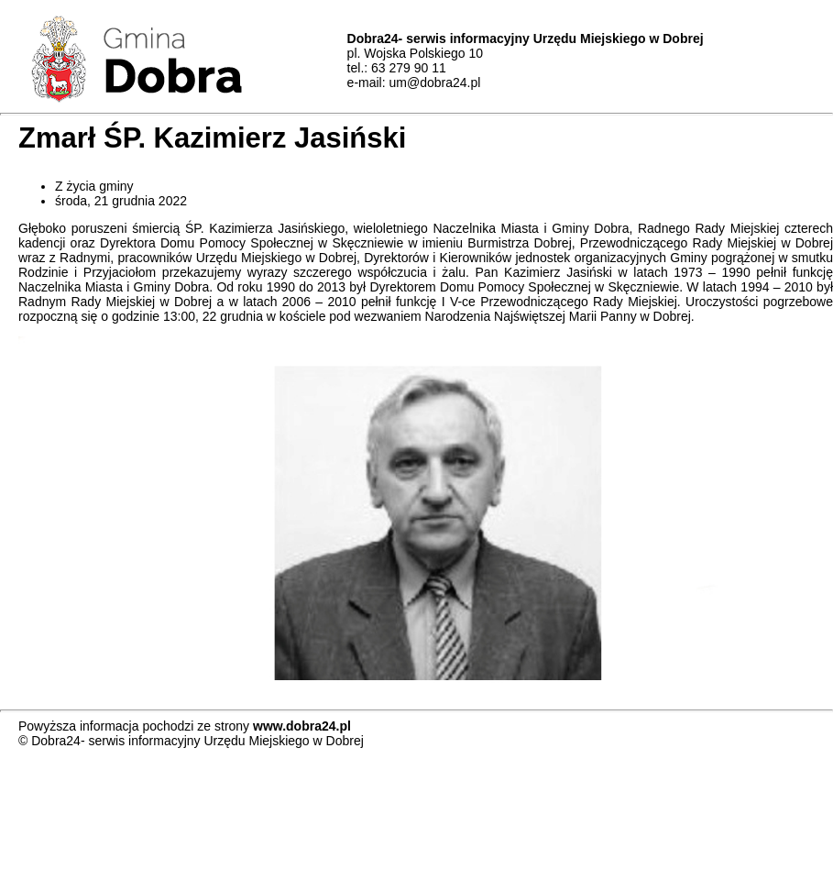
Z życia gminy (94, 186)
